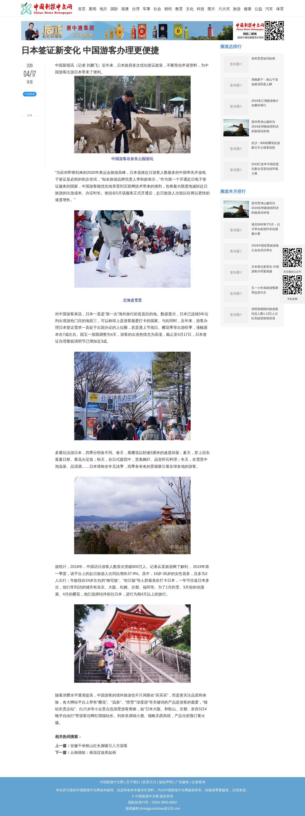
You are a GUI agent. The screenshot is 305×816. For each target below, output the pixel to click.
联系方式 (149, 782)
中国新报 (62, 65)
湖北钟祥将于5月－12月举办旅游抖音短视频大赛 (265, 229)
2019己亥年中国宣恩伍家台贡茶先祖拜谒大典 (265, 168)
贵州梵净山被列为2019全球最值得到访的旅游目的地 (265, 126)
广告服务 (182, 782)
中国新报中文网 (47, 8)
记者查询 (198, 782)
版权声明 (166, 782)
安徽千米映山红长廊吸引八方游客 (99, 746)
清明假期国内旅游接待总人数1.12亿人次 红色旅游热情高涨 (264, 313)
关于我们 (133, 782)
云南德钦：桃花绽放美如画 (93, 752)
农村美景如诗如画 (263, 58)
